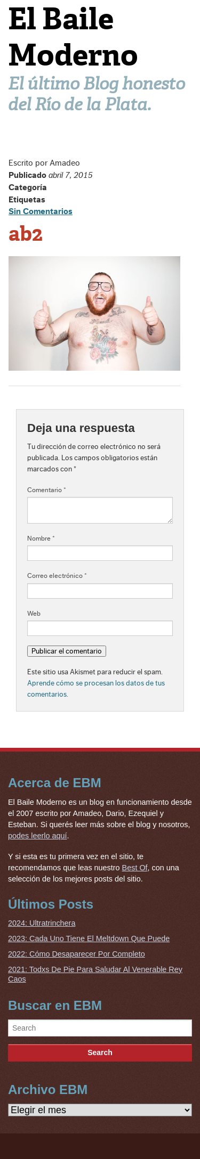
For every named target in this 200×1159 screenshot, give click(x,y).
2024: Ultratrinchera (41, 923)
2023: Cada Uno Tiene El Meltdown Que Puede (89, 938)
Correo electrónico (57, 576)
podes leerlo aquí (37, 835)
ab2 (26, 234)
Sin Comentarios (41, 211)
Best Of (135, 867)
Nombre (41, 538)
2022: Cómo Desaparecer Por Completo (76, 954)
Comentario (46, 490)
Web (34, 613)
